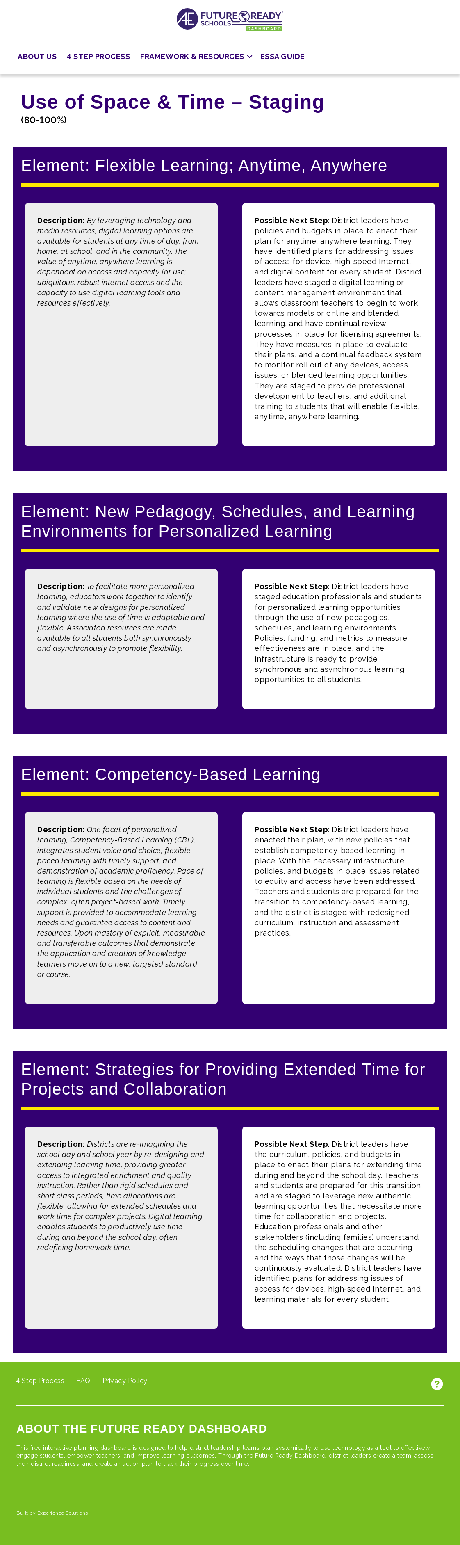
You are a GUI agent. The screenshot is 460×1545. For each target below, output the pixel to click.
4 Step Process (98, 56)
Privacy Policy (125, 1381)
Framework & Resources (192, 56)
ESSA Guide (282, 56)
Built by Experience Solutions (52, 1513)
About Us (37, 56)
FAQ (83, 1381)
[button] (249, 57)
